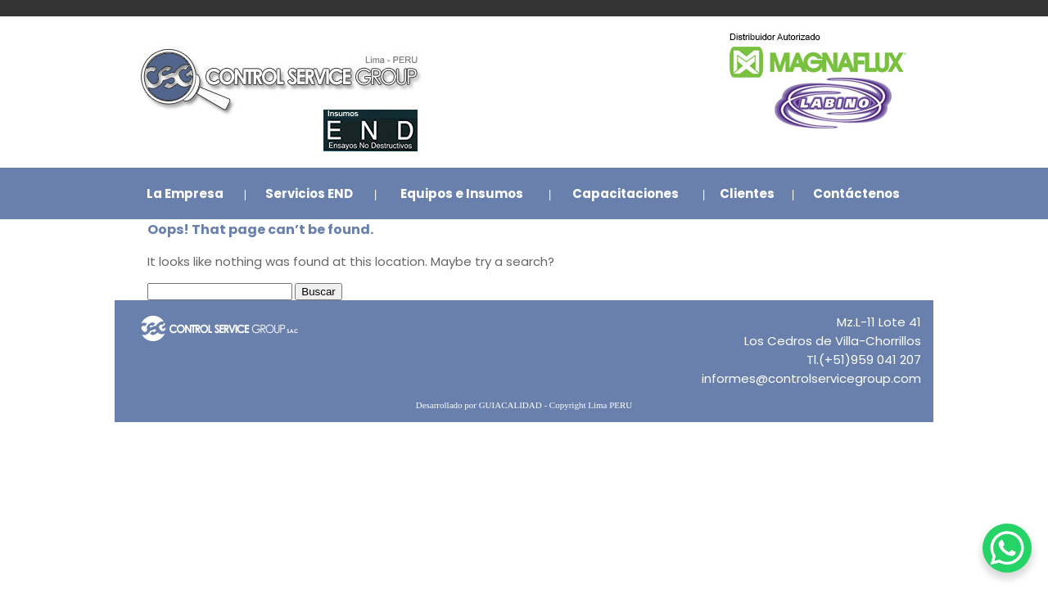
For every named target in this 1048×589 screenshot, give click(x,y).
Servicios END (309, 193)
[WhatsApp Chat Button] (1007, 548)
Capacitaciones (625, 193)
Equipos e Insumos (461, 193)
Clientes (747, 193)
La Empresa (185, 193)
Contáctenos (856, 193)
